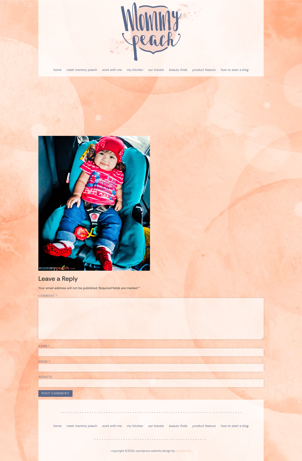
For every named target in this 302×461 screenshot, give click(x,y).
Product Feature (204, 70)
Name (44, 346)
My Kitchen (135, 70)
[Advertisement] (151, 106)
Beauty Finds (178, 70)
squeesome (183, 450)
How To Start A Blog (235, 70)
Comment (47, 296)
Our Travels (156, 70)
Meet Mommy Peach (82, 70)
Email (44, 361)
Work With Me (112, 70)
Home (57, 70)
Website (45, 377)
